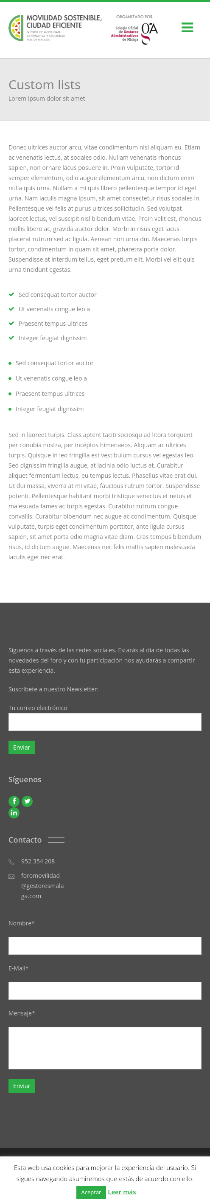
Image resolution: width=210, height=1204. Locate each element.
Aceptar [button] (91, 1192)
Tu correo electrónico (105, 717)
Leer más (122, 1191)
